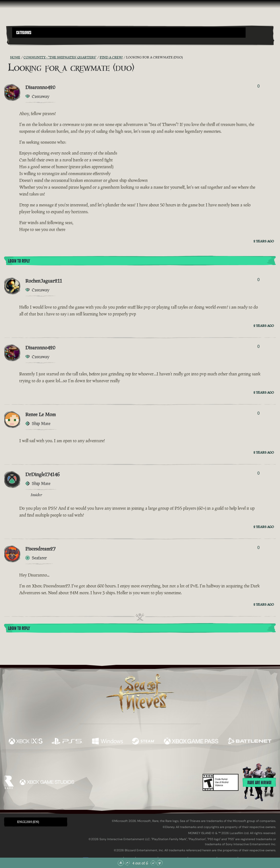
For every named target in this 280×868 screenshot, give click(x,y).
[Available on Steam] (143, 741)
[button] (129, 32)
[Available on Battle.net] (249, 741)
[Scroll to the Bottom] (160, 863)
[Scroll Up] (127, 862)
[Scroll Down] (153, 862)
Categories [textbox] (23, 33)
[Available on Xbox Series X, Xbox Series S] (25, 741)
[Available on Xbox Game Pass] (191, 741)
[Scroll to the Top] (121, 863)
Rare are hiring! (259, 782)
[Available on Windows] (107, 741)
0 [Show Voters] (258, 86)
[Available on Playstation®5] (67, 741)
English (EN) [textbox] (28, 822)
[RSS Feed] (7, 57)
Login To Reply (19, 261)
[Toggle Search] (22, 41)
